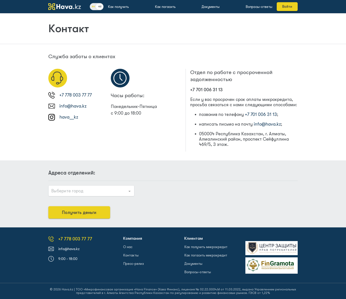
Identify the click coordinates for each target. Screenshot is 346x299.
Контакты (131, 255)
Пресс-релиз (133, 264)
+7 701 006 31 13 (206, 89)
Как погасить (165, 7)
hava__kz (68, 117)
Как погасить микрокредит (205, 255)
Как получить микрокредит (206, 247)
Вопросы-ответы (259, 7)
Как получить (118, 7)
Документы (210, 7)
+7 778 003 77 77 (75, 95)
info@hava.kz (72, 106)
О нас (127, 247)
